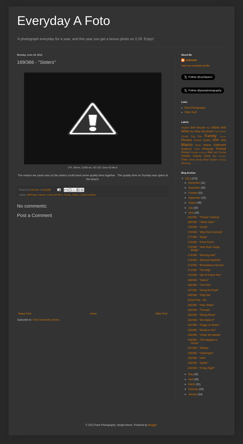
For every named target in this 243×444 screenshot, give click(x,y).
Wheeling (186, 163)
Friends (198, 140)
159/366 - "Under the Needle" (204, 334)
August (192, 202)
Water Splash (210, 159)
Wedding (222, 160)
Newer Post (24, 313)
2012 (188, 178)
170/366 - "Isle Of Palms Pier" (204, 275)
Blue (192, 131)
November (194, 187)
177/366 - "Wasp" (197, 237)
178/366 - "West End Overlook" (205, 232)
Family (67, 195)
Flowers (186, 140)
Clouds (184, 136)
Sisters (75, 195)
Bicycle (201, 127)
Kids (223, 140)
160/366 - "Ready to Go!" (202, 330)
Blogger (152, 425)
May (191, 374)
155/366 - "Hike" (197, 358)
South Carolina (87, 195)
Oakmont (220, 145)
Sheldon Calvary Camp (195, 155)
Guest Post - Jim (197, 299)
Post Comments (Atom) (46, 319)
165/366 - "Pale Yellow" (201, 305)
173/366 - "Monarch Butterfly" (204, 260)
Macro (186, 144)
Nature (207, 145)
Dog (193, 136)
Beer (193, 127)
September (194, 197)
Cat (216, 131)
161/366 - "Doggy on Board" (203, 324)
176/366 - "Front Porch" (201, 242)
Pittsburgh (208, 148)
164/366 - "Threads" (199, 310)
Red (210, 152)
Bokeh (209, 131)
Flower (223, 136)
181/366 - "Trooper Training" (204, 217)
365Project (32, 195)
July (191, 207)
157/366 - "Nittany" (198, 347)
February (193, 389)
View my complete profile (195, 65)
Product (185, 152)
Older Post (161, 313)
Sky (214, 156)
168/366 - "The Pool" (199, 285)
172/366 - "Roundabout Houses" (206, 265)
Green (206, 140)
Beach (42, 195)
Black (208, 128)
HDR (215, 140)
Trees (184, 159)
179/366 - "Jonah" (198, 227)
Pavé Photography (194, 107)
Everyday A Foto (63, 20)
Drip (200, 136)
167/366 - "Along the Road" (203, 290)
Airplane (185, 127)
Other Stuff (190, 112)
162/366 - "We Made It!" (201, 320)
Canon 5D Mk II (55, 195)
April (191, 379)
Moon (198, 145)
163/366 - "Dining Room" (202, 314)
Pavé (197, 149)
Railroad (203, 152)
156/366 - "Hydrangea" (200, 353)
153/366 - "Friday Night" (201, 368)
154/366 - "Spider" (198, 362)
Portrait (221, 148)
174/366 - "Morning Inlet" (202, 255)
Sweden (222, 156)
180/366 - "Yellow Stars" (201, 222)
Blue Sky (200, 131)
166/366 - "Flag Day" (199, 295)
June (191, 212)
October (193, 192)
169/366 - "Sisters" (198, 280)
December (194, 182)
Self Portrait (219, 152)
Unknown (191, 60)
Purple (194, 152)
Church (222, 131)
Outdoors (186, 148)
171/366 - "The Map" (199, 270)
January (193, 394)
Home (93, 313)
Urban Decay (195, 159)
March (192, 384)
